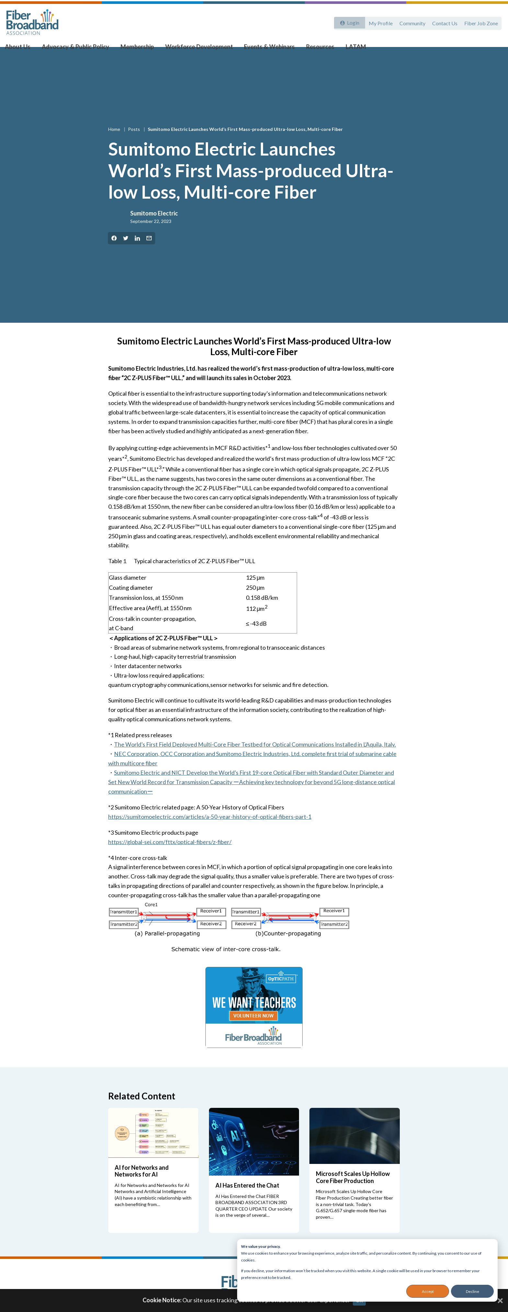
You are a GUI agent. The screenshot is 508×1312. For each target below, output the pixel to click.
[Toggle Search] (494, 49)
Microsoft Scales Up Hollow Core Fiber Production (353, 1189)
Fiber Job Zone (481, 22)
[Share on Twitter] (126, 251)
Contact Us (443, 22)
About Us (23, 48)
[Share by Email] (149, 251)
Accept (428, 1291)
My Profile (377, 22)
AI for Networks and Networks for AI (142, 1183)
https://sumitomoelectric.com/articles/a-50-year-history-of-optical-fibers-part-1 (210, 828)
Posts (134, 142)
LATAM (347, 48)
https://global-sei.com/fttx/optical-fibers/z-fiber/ (170, 853)
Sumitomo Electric (154, 225)
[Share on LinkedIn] (137, 251)
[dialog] (367, 1270)
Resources (313, 48)
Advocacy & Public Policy (78, 48)
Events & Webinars (264, 48)
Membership (137, 48)
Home (114, 142)
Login (351, 22)
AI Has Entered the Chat (247, 1197)
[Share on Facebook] (114, 251)
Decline (472, 1291)
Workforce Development (196, 48)
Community (410, 22)
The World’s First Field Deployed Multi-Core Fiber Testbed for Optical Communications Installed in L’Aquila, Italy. (256, 756)
